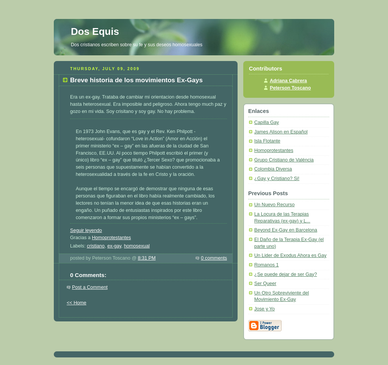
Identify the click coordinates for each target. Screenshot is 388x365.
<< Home (76, 302)
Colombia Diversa (273, 169)
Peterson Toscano (290, 88)
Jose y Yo (264, 309)
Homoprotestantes (111, 237)
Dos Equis (95, 31)
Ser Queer (265, 283)
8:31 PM (147, 258)
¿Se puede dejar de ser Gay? (285, 274)
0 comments (214, 258)
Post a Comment (90, 287)
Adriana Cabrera (288, 80)
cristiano (96, 246)
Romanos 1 (266, 265)
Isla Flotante (267, 141)
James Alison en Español (281, 132)
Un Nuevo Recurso (274, 204)
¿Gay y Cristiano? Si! (276, 178)
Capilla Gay (266, 122)
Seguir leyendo (86, 230)
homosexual (137, 246)
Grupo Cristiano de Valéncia (284, 160)
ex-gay (114, 246)
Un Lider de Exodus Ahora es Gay (290, 255)
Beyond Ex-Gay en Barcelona (285, 230)
